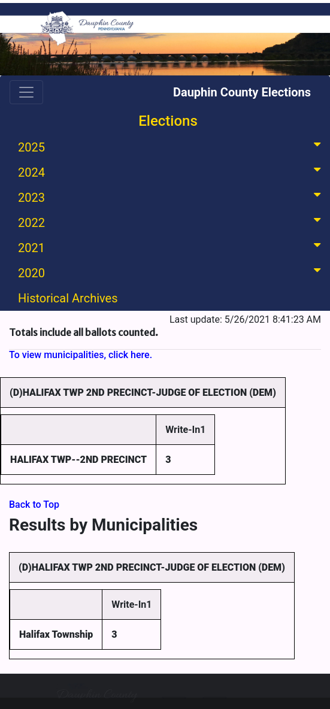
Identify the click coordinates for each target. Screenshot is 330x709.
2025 (171, 146)
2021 (171, 247)
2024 (171, 171)
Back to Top (34, 504)
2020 (171, 272)
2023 (171, 197)
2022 (171, 222)
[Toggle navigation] (26, 92)
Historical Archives (68, 298)
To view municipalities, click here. (80, 354)
